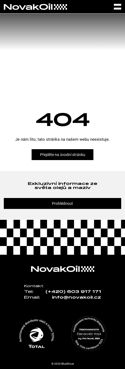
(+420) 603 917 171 (73, 292)
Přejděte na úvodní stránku (62, 154)
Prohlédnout (62, 203)
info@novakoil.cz (76, 297)
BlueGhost (67, 363)
